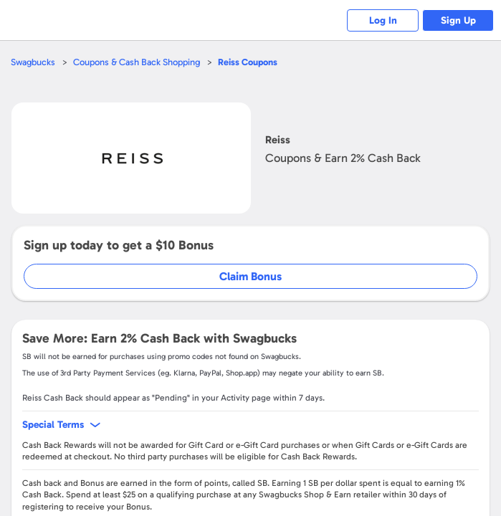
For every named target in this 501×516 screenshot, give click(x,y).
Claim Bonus (250, 276)
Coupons (247, 62)
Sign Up (458, 20)
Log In (383, 20)
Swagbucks (33, 62)
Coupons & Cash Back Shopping (136, 62)
